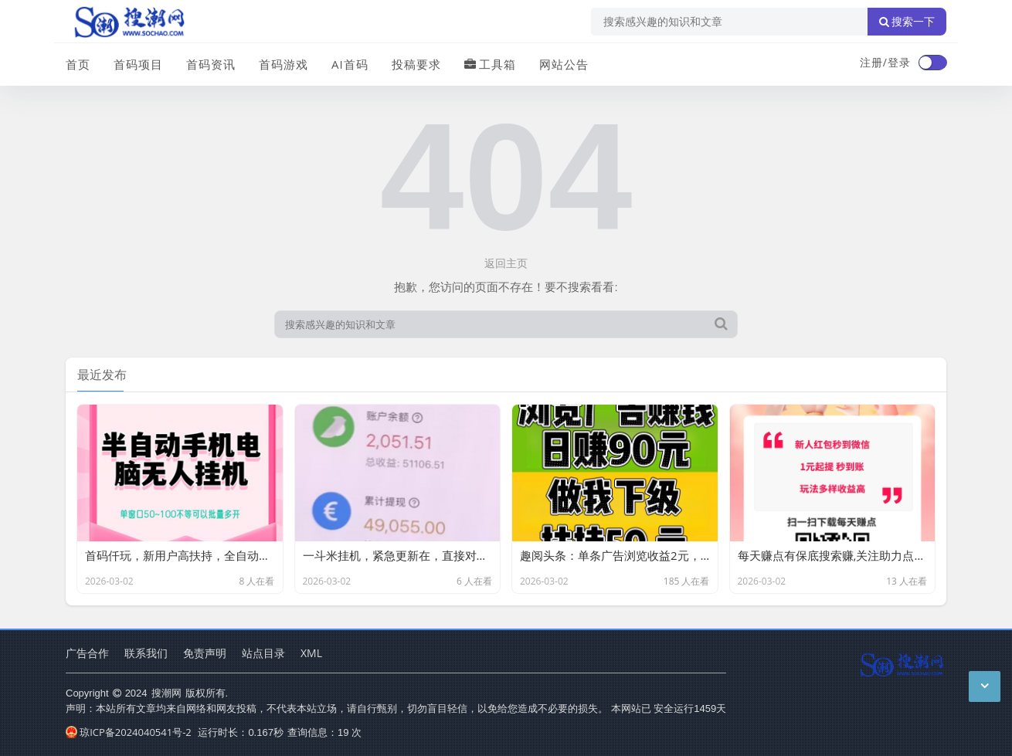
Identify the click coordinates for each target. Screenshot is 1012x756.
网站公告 (564, 64)
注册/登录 (885, 62)
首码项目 (138, 64)
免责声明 (204, 653)
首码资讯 (211, 64)
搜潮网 (166, 693)
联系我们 (146, 653)
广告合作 (87, 653)
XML (311, 653)
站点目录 (263, 653)
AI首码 (349, 64)
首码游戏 (283, 64)
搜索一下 (907, 21)
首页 (78, 64)
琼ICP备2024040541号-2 (129, 732)
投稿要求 (416, 64)
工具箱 (490, 64)
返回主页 (506, 263)
